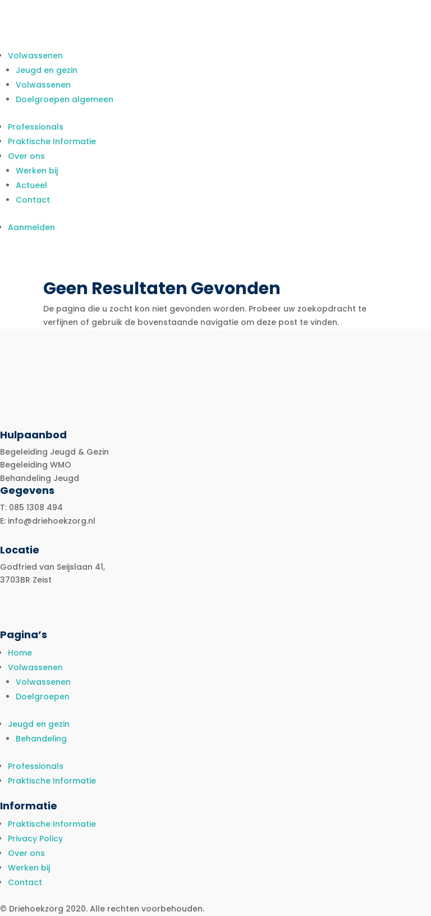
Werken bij (37, 170)
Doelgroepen (43, 696)
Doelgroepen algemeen (64, 99)
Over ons (26, 156)
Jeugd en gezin (46, 70)
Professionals (35, 126)
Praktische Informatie (52, 141)
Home (20, 652)
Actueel (31, 185)
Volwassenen (35, 55)
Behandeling (41, 738)
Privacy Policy (35, 838)
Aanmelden (31, 227)
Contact (33, 199)
